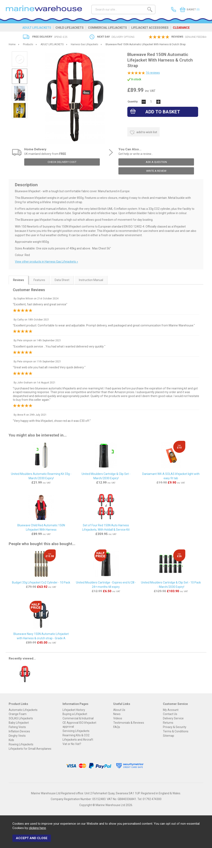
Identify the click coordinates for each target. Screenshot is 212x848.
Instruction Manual (91, 280)
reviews (153, 72)
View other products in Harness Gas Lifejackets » (46, 261)
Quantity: (133, 101)
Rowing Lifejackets (21, 744)
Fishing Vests (17, 727)
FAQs (116, 727)
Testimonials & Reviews (128, 722)
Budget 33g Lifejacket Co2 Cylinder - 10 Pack (41, 582)
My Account (170, 710)
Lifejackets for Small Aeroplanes (30, 748)
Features (39, 280)
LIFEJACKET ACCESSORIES (150, 27)
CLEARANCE (181, 27)
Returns (168, 722)
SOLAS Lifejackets (21, 718)
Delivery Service (173, 718)
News (116, 714)
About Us (119, 710)
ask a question (156, 162)
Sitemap (168, 735)
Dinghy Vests (17, 735)
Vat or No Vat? (72, 744)
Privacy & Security (174, 727)
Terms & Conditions (175, 731)
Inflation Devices (19, 731)
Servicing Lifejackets (76, 731)
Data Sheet (62, 280)
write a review (156, 170)
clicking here (37, 828)
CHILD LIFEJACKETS (69, 27)
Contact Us (170, 714)
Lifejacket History (74, 710)
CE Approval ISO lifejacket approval (79, 724)
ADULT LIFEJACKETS (36, 27)
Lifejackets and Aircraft (78, 739)
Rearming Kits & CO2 (76, 735)
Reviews (18, 280)
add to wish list (143, 132)
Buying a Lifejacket (75, 714)
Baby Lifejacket (19, 722)
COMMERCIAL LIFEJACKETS (107, 27)
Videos (117, 718)
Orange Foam (17, 714)
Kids (11, 740)
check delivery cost (62, 162)
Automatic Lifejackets (23, 710)
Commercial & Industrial (78, 718)
